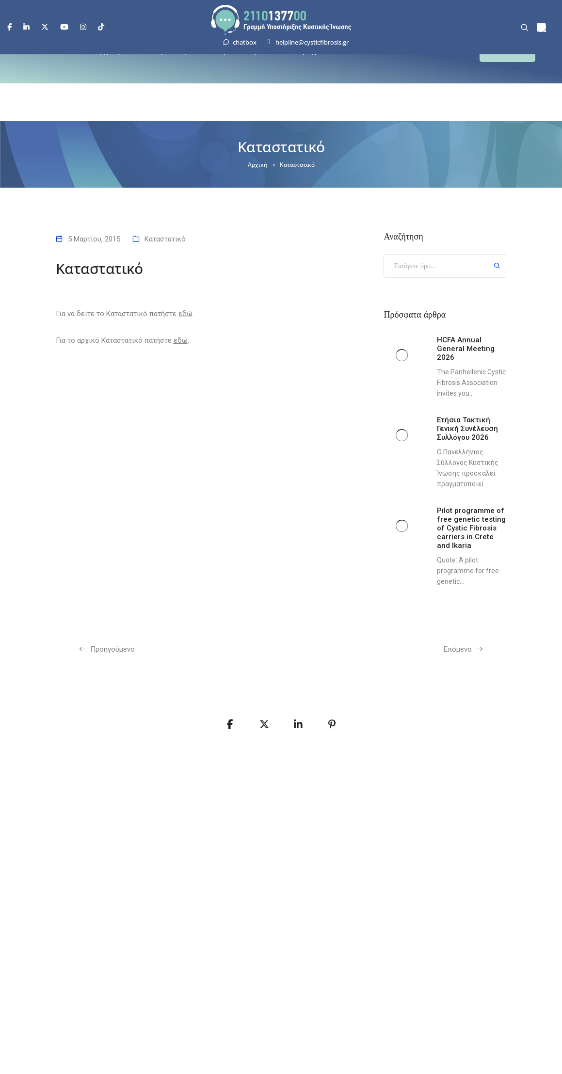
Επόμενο (458, 649)
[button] (507, 56)
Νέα (345, 55)
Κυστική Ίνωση (160, 55)
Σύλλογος (217, 55)
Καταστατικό (165, 239)
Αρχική (107, 55)
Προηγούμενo (112, 649)
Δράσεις (263, 55)
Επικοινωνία (389, 55)
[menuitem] (541, 28)
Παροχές (308, 55)
